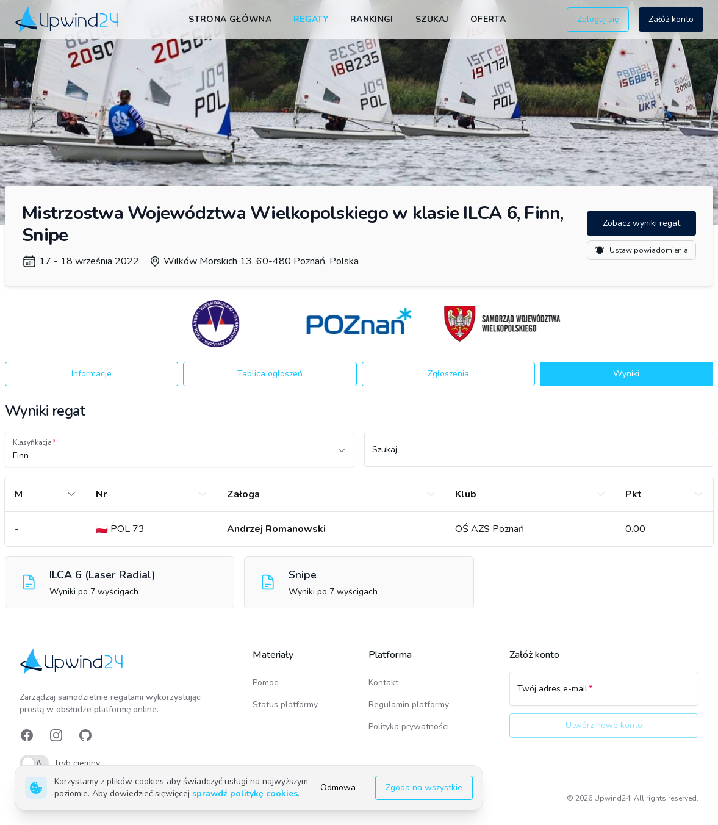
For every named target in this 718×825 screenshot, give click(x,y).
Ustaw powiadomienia (641, 250)
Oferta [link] (488, 19)
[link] (68, 19)
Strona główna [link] (229, 19)
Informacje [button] (91, 374)
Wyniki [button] (626, 374)
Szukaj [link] (431, 19)
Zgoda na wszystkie (424, 787)
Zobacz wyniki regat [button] (641, 223)
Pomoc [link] (265, 682)
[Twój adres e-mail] (604, 694)
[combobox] (14, 456)
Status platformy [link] (285, 704)
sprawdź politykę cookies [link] (245, 793)
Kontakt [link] (383, 682)
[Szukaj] (539, 455)
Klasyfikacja (32, 442)
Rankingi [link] (371, 19)
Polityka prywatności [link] (408, 726)
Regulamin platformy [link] (408, 704)
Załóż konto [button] (671, 19)
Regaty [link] (310, 19)
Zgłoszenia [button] (448, 374)
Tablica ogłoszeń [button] (270, 374)
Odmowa (338, 787)
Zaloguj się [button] (598, 19)
